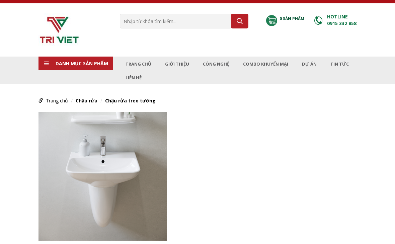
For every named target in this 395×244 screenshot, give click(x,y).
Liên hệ (134, 77)
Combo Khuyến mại (265, 64)
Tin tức (339, 64)
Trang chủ (138, 64)
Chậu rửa (86, 100)
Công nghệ (216, 64)
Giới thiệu (177, 64)
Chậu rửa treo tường (130, 100)
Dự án (309, 64)
